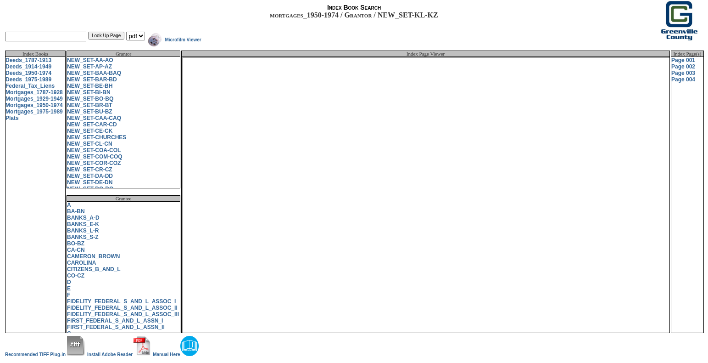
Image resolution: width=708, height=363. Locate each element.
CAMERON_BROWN (93, 256)
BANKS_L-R (83, 230)
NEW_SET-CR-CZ (89, 169)
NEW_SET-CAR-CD (92, 124)
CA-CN (76, 250)
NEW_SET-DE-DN (89, 182)
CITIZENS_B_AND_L (94, 269)
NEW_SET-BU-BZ (89, 111)
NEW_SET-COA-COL (94, 150)
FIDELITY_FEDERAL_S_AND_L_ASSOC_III (123, 314)
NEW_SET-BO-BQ (90, 99)
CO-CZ (75, 275)
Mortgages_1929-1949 (34, 99)
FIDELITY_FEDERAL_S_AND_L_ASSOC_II (122, 308)
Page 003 (683, 73)
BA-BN (76, 211)
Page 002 (683, 66)
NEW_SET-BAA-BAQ (94, 73)
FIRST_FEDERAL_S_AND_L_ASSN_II (116, 327)
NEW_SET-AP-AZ (89, 66)
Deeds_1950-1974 (28, 73)
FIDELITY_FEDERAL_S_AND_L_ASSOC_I (121, 301)
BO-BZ (75, 243)
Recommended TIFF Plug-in (45, 354)
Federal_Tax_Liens (30, 86)
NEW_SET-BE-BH (89, 86)
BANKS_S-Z (83, 237)
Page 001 (683, 60)
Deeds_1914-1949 (28, 66)
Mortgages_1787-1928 (34, 92)
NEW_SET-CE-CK (89, 131)
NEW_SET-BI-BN (89, 92)
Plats (12, 118)
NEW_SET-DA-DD (90, 176)
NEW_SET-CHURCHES (96, 137)
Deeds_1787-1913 (28, 60)
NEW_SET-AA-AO (90, 60)
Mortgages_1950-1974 (34, 105)
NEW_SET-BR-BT (89, 105)
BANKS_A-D (83, 218)
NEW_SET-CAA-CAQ (94, 118)
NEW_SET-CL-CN (89, 144)
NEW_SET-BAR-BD (92, 79)
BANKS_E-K (83, 224)
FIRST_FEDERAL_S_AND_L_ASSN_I (115, 321)
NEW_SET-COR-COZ (94, 163)
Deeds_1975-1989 (28, 79)
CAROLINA (81, 263)
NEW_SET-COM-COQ (95, 156)
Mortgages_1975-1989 (34, 111)
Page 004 (683, 79)
